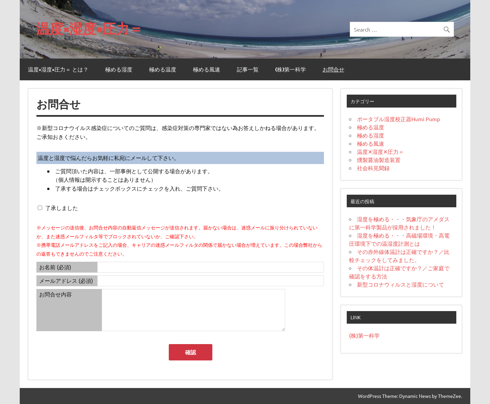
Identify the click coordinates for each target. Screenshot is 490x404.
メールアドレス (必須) (66, 280)
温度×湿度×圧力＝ (89, 28)
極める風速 (206, 69)
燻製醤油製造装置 (379, 159)
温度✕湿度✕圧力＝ (380, 151)
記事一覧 (248, 69)
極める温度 (162, 69)
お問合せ (333, 69)
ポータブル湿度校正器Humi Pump (398, 118)
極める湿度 (118, 69)
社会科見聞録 (373, 167)
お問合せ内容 (55, 294)
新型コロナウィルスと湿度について (400, 284)
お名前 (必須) (55, 266)
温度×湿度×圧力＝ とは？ (58, 69)
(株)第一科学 (290, 69)
